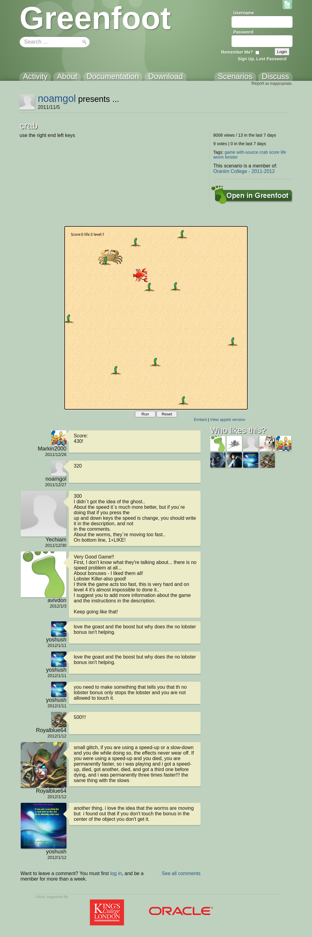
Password (243, 32)
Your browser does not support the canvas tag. (156, 317)
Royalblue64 (51, 730)
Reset (166, 414)
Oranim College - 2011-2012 (244, 171)
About (40, 897)
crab (264, 152)
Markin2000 (52, 449)
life (283, 152)
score (274, 152)
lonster (231, 157)
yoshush (56, 640)
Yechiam (56, 540)
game (230, 152)
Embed (200, 419)
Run (145, 414)
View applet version (227, 419)
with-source (247, 152)
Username (243, 12)
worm (218, 157)
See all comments (181, 873)
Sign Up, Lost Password (262, 58)
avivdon (57, 600)
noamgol (57, 98)
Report (257, 83)
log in (116, 873)
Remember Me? (237, 52)
